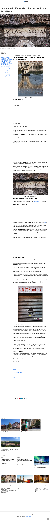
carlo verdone (6, 60)
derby (7, 63)
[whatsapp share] (22, 398)
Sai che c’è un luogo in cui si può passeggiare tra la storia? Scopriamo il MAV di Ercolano (41, 467)
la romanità (6, 70)
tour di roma (6, 77)
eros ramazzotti (7, 65)
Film (45, 222)
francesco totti (3, 66)
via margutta (8, 78)
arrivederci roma (3, 59)
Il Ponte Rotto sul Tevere (17, 372)
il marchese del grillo (7, 68)
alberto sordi (3, 57)
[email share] (17, 398)
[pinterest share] (19, 398)
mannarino (7, 71)
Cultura (10, 61)
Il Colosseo (15, 366)
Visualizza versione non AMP (29, 496)
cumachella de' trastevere (6, 62)
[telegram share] (26, 398)
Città (10, 60)
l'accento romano (3, 69)
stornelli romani (3, 76)
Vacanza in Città (20, 464)
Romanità (5, 75)
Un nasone (15, 369)
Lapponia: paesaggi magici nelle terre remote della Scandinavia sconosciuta (41, 449)
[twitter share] (15, 398)
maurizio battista (6, 72)
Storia (9, 75)
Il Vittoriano (15, 364)
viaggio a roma (3, 79)
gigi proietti (8, 66)
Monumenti (2, 464)
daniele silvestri (3, 63)
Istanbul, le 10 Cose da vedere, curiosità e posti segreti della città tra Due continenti (24, 441)
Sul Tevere (15, 377)
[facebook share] (13, 398)
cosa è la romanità (5, 61)
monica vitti (2, 73)
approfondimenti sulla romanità (5, 58)
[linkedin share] (21, 398)
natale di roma (7, 73)
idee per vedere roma (4, 67)
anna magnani (8, 57)
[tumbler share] (24, 398)
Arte (7, 59)
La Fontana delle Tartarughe (18, 375)
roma (1, 74)
